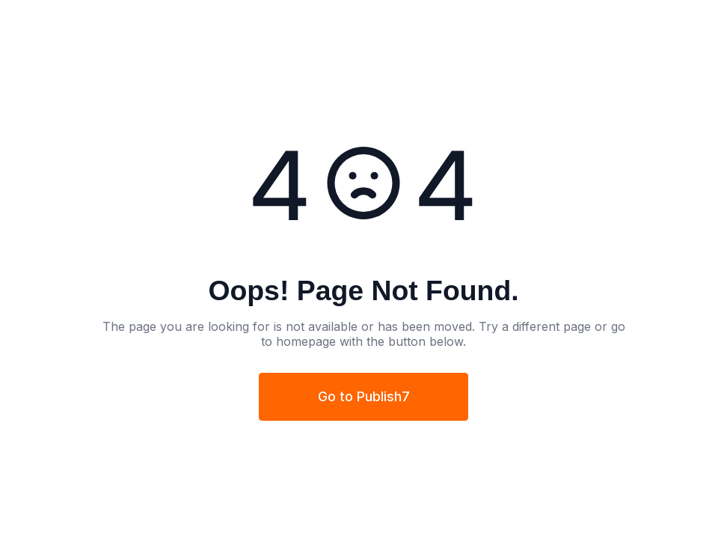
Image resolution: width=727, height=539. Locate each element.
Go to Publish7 (364, 396)
